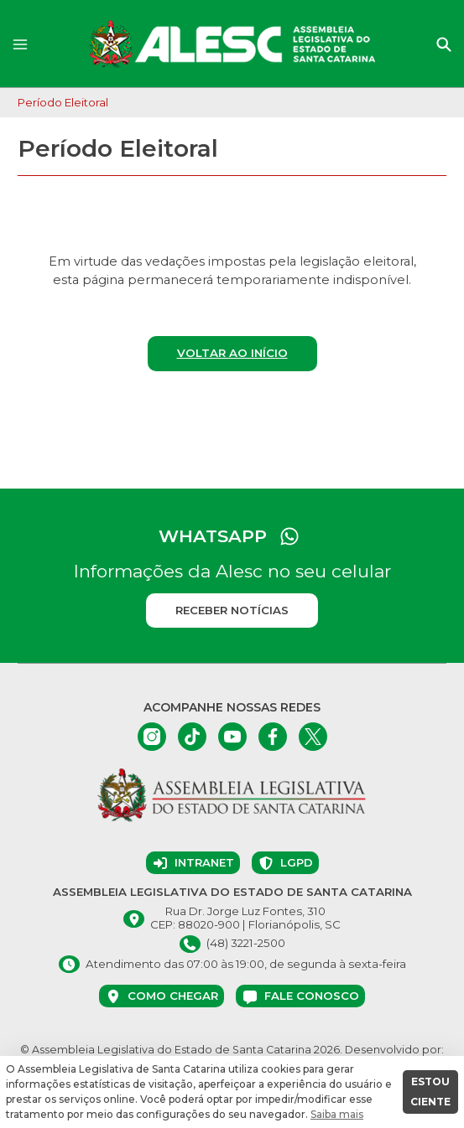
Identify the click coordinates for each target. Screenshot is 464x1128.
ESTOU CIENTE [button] (430, 1091)
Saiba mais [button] (336, 1114)
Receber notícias (232, 610)
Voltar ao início (232, 353)
